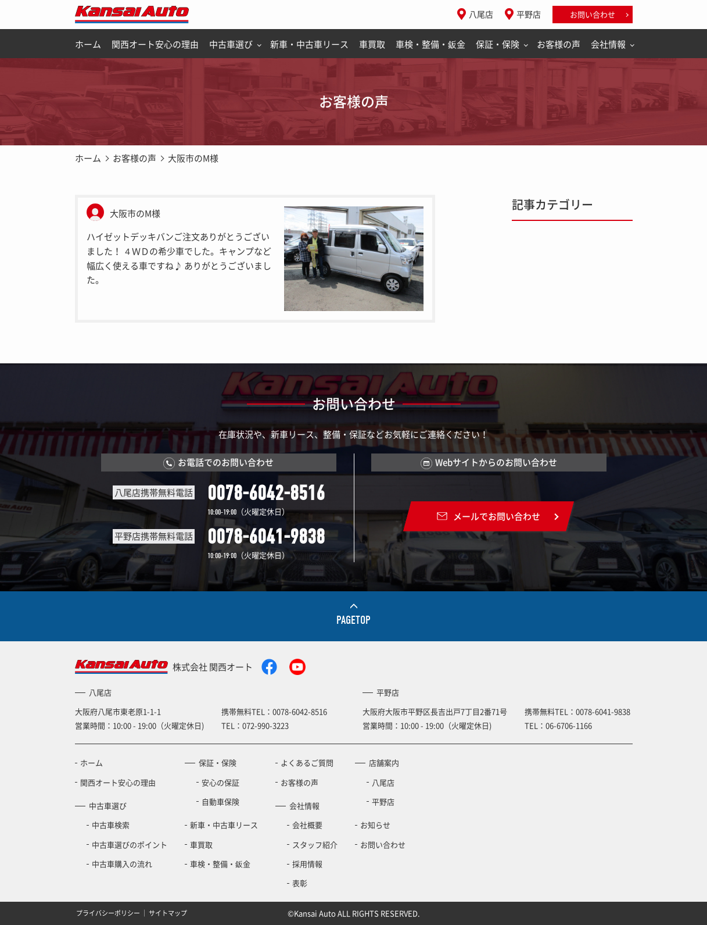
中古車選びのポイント (129, 844)
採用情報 (307, 863)
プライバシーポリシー (108, 913)
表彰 (299, 882)
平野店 (528, 14)
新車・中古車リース (309, 44)
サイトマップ (168, 913)
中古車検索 (111, 824)
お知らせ (375, 824)
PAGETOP (353, 620)
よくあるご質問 (307, 762)
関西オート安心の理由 (155, 44)
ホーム (88, 44)
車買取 (372, 44)
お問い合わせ (592, 14)
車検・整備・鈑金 (430, 44)
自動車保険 (220, 801)
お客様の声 (558, 44)
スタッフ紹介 (315, 844)
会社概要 (307, 824)
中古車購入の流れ (122, 863)
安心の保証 (220, 782)
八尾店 (481, 14)
